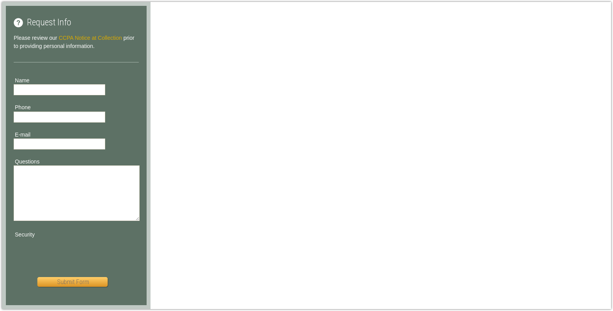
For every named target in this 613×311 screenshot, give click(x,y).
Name (22, 80)
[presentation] (73, 254)
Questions (27, 161)
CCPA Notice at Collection (90, 38)
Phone (23, 107)
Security (25, 234)
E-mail (22, 135)
